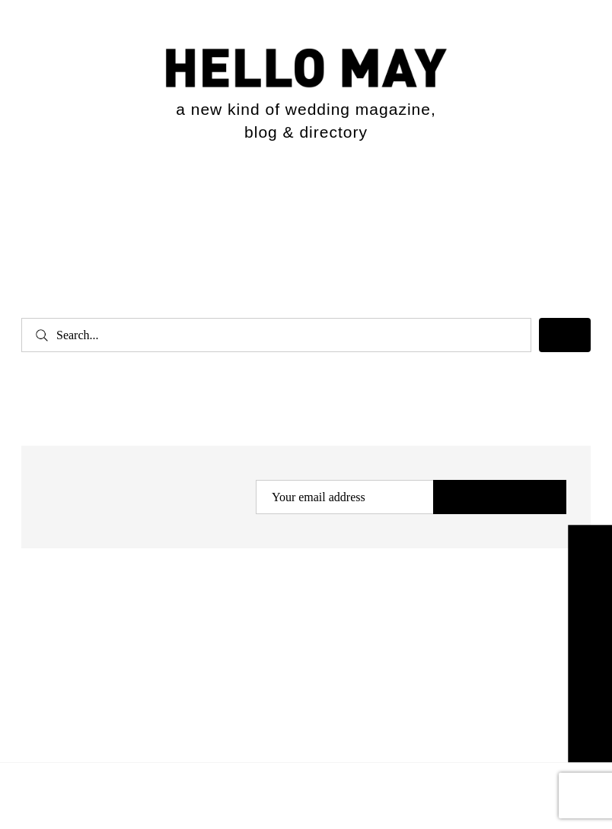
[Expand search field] (565, 193)
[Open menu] (45, 196)
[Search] (565, 335)
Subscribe (499, 498)
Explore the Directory (590, 643)
